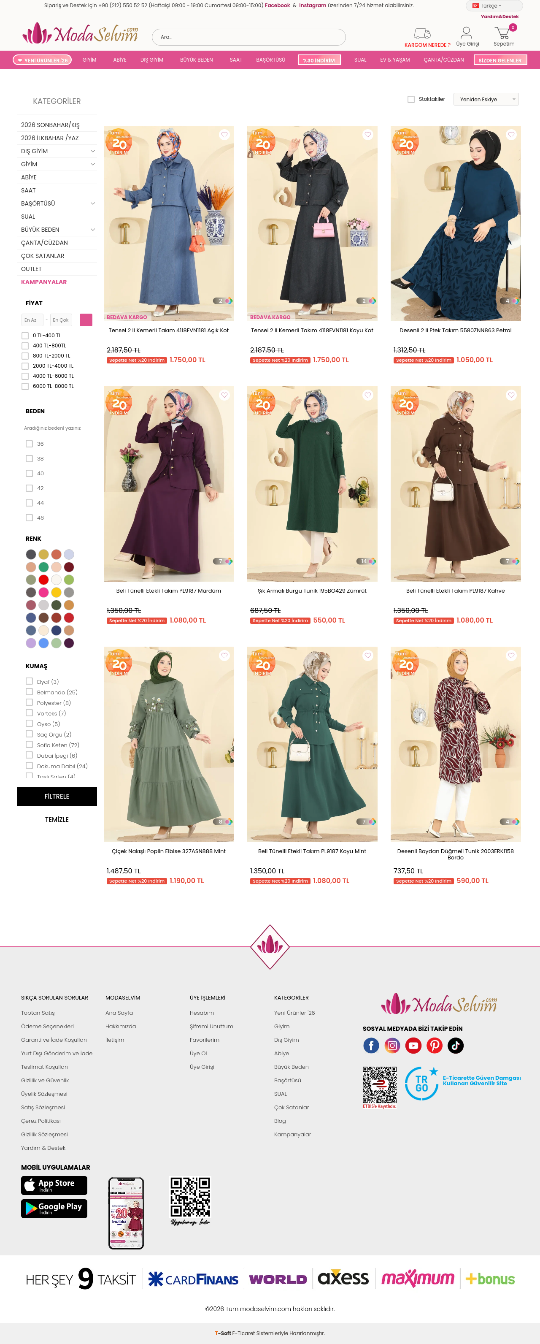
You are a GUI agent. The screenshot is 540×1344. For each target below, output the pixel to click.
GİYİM (90, 59)
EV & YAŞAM (395, 59)
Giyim (282, 1026)
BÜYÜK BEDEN (196, 59)
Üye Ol (198, 1053)
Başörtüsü (287, 1080)
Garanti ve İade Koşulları (54, 1040)
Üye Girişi (202, 1067)
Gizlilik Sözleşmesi (44, 1134)
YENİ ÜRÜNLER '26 (46, 60)
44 (35, 503)
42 (34, 488)
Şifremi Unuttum (211, 1026)
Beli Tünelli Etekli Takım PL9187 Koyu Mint (312, 851)
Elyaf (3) (42, 681)
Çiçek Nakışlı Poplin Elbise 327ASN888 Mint (169, 851)
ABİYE (120, 59)
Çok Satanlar (291, 1107)
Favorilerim (204, 1040)
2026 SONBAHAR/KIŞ (50, 125)
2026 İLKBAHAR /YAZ (50, 138)
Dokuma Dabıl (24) (57, 765)
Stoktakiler (426, 99)
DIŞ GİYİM (151, 59)
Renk (33, 538)
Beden (35, 411)
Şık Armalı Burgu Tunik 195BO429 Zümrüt (312, 591)
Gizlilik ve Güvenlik (45, 1080)
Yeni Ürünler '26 (294, 1013)
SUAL (359, 59)
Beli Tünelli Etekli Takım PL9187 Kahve (455, 591)
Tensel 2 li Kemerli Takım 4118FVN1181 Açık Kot (169, 330)
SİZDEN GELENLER (500, 60)
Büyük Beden (291, 1067)
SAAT (236, 59)
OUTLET (31, 269)
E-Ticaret (243, 1304)
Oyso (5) (43, 723)
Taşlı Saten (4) (51, 776)
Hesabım (202, 1013)
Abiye (281, 1053)
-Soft (223, 1304)
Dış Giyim (286, 1040)
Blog (280, 1121)
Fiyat (34, 303)
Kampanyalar (292, 1134)
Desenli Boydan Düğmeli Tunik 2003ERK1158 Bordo (455, 854)
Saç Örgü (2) (49, 734)
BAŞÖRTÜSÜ (270, 59)
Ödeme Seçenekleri (47, 1026)
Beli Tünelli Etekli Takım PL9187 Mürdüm (168, 591)
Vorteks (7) (46, 713)
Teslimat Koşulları (44, 1067)
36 (35, 444)
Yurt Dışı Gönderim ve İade (56, 1053)
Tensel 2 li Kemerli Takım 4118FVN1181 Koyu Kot (312, 330)
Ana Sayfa (119, 1013)
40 (35, 473)
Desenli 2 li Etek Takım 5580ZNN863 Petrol (456, 330)
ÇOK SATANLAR (42, 256)
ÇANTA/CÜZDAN (444, 59)
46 (35, 518)
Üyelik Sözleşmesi (44, 1094)
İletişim (114, 1040)
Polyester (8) (48, 702)
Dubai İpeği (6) (52, 755)
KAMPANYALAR (44, 282)
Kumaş (36, 666)
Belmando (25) (52, 691)
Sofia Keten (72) (53, 744)
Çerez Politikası (41, 1121)
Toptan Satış (38, 1013)
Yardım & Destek (43, 1148)
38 (35, 459)
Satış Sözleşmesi (43, 1107)
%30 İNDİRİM (319, 60)
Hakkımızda (120, 1026)
